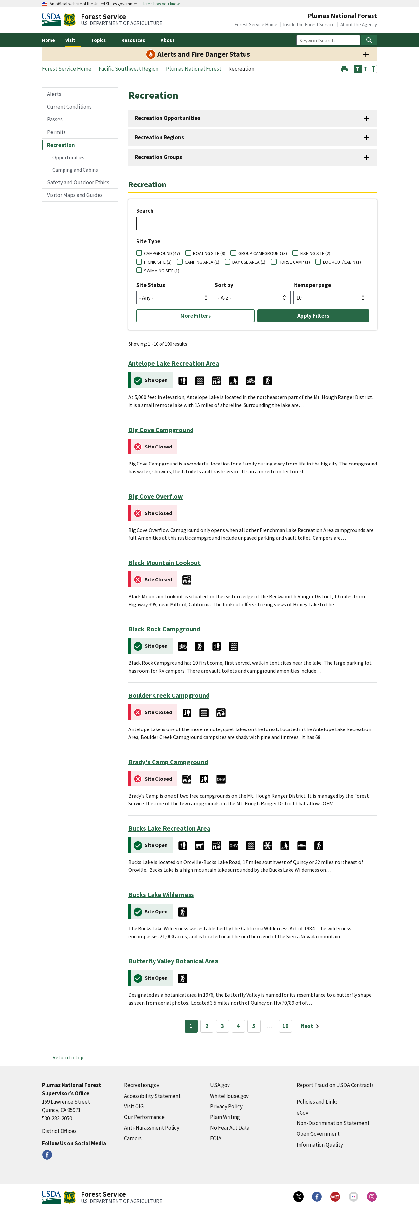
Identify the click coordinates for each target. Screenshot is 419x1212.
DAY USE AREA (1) (248, 262)
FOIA (215, 1138)
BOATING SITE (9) (209, 253)
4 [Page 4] (238, 1025)
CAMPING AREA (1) (202, 262)
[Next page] (311, 1026)
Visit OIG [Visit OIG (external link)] (134, 1106)
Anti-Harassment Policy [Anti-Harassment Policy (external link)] (151, 1127)
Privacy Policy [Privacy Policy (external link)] (226, 1106)
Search (145, 210)
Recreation (61, 145)
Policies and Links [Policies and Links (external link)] (317, 1101)
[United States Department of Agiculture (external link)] (53, 19)
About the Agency (358, 24)
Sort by (224, 285)
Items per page (312, 285)
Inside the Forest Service (309, 24)
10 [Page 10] (285, 1025)
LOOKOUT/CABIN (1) (342, 262)
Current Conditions (69, 106)
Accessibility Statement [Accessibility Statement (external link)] (152, 1095)
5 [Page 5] (253, 1025)
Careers (133, 1138)
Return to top (67, 1057)
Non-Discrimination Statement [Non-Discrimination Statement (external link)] (333, 1123)
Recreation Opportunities (167, 118)
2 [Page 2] (206, 1025)
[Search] (369, 40)
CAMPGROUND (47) (162, 253)
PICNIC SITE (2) (158, 262)
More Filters (195, 315)
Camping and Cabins (75, 170)
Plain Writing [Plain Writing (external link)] (225, 1117)
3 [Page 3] (222, 1025)
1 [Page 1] (191, 1025)
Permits (56, 132)
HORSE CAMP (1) (294, 262)
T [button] (357, 69)
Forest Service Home (255, 24)
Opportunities (68, 157)
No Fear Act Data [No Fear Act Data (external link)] (229, 1127)
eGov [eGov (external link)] (302, 1112)
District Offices (59, 1130)
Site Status (150, 285)
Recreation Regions (159, 137)
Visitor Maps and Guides (75, 195)
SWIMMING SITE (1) (161, 270)
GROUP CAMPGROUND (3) (262, 253)
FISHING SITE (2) (315, 253)
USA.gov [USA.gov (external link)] (220, 1085)
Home (48, 40)
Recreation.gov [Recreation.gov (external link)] (141, 1085)
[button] (344, 68)
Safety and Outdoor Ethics (78, 182)
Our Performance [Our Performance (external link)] (144, 1117)
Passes (55, 119)
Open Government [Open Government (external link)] (318, 1133)
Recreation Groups (158, 157)
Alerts (54, 93)
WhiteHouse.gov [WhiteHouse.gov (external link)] (229, 1095)
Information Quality (320, 1144)
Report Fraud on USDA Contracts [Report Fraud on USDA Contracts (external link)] (335, 1085)
